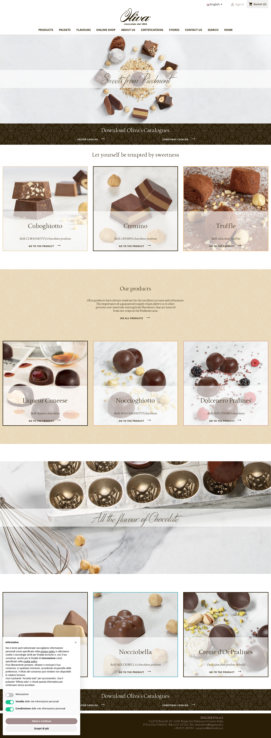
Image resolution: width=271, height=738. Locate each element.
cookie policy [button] (30, 661)
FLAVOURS (83, 30)
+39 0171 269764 (184, 728)
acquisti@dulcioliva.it (209, 728)
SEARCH (213, 30)
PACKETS (65, 30)
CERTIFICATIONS (152, 30)
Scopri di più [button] (41, 728)
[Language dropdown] (215, 5)
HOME (228, 30)
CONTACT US (193, 30)
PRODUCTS (45, 30)
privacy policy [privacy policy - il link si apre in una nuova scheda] (47, 651)
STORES (174, 30)
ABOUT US (128, 30)
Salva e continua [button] (41, 721)
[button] (75, 642)
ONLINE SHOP (105, 30)
